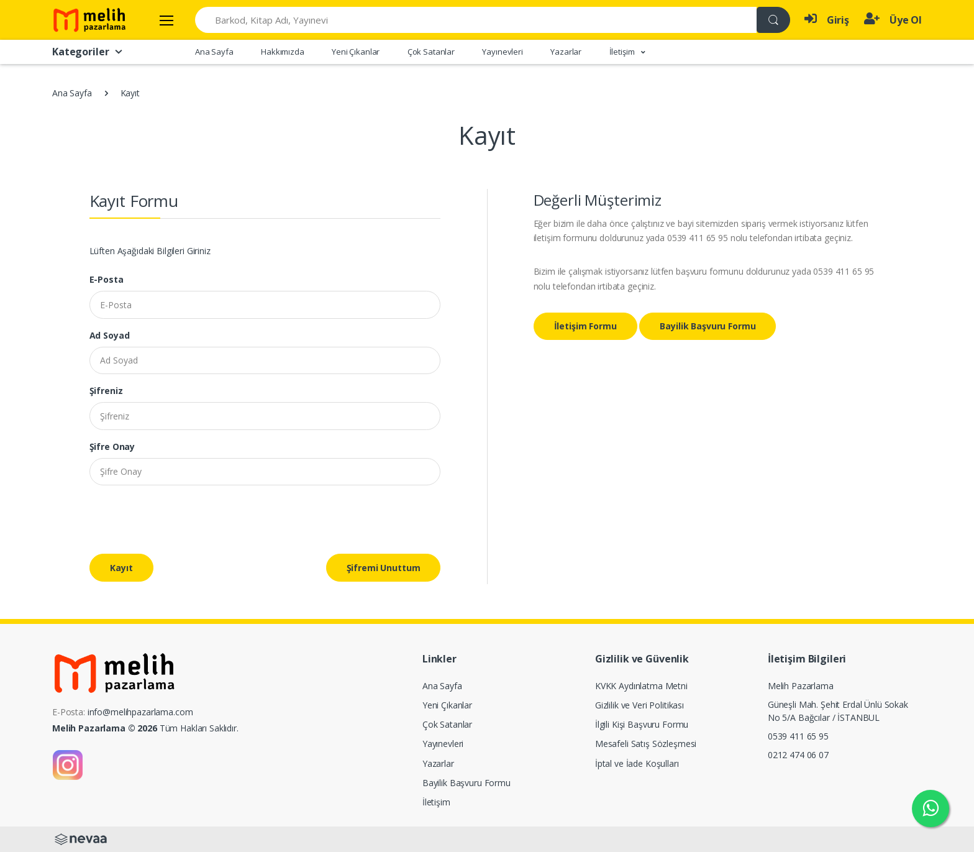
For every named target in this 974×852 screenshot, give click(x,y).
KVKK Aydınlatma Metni (641, 686)
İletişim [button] (623, 51)
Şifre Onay (112, 446)
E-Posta (106, 279)
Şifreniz (106, 390)
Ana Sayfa (214, 51)
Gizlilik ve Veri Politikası (639, 705)
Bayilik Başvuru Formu (707, 326)
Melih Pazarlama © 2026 (104, 728)
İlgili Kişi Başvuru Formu (641, 724)
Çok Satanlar (431, 51)
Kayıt (121, 568)
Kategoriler (88, 51)
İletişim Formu (585, 326)
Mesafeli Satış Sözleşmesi (645, 743)
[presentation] (183, 519)
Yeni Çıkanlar (356, 51)
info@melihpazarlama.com (140, 712)
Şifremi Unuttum (384, 568)
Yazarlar (565, 51)
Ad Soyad (109, 335)
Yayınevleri (502, 51)
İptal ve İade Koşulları (637, 763)
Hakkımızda (282, 51)
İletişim (436, 802)
